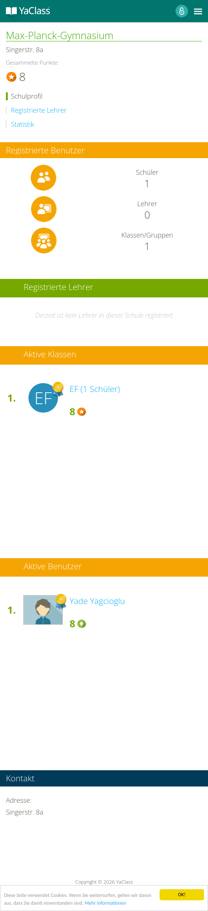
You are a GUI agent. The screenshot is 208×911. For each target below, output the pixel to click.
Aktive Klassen (50, 354)
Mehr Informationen (105, 903)
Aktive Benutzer (53, 567)
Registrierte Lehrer (39, 110)
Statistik (22, 124)
